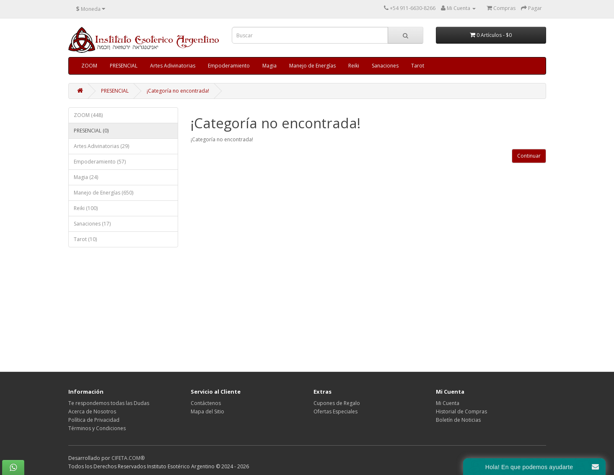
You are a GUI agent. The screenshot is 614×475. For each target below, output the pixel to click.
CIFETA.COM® (128, 458)
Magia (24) (86, 177)
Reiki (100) (86, 208)
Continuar (529, 155)
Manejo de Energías (312, 65)
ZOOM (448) (88, 115)
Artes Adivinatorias (172, 65)
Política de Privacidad (93, 419)
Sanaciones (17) (92, 223)
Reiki (353, 65)
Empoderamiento (229, 65)
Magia (269, 65)
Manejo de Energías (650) (103, 192)
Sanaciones (385, 65)
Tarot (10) (85, 239)
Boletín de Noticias (458, 419)
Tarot (417, 65)
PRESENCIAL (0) (91, 130)
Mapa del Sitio (207, 411)
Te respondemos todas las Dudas (108, 403)
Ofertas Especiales (335, 411)
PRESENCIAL (123, 65)
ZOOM (89, 65)
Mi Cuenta (447, 403)
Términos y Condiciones (97, 428)
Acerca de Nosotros (92, 411)
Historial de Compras (461, 411)
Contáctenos (206, 403)
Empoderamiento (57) (100, 161)
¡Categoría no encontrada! (178, 90)
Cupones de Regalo (336, 403)
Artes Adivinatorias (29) (101, 146)
